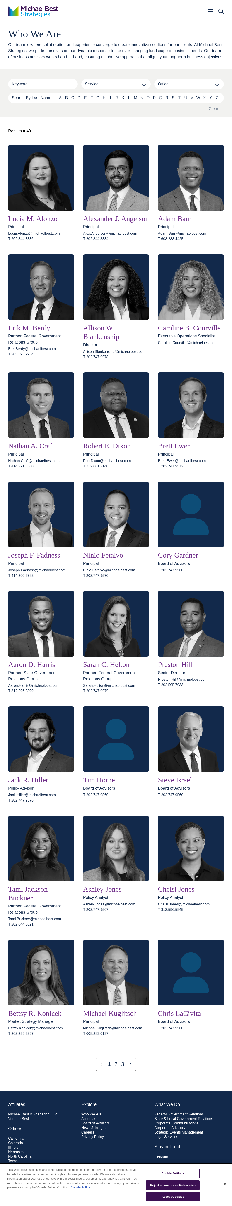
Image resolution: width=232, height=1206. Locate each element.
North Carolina (19, 1156)
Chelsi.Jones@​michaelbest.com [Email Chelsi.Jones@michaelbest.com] (184, 904)
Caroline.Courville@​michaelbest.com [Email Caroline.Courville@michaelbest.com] (188, 343)
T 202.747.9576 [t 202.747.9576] (21, 800)
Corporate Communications (176, 1123)
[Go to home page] (33, 11)
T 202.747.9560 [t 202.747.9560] (170, 570)
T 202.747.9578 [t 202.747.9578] (96, 357)
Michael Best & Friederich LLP (32, 1114)
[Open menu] (210, 11)
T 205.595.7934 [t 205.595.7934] (21, 354)
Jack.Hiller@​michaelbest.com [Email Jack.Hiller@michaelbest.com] (32, 795)
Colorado (15, 1143)
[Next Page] (130, 1064)
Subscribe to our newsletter (176, 1167)
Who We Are (91, 1114)
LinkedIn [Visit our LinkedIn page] (161, 1157)
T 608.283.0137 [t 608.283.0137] (96, 1033)
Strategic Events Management (178, 1132)
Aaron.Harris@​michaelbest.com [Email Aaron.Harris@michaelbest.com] (33, 685)
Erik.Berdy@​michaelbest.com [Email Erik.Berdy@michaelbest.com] (32, 349)
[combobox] (116, 84)
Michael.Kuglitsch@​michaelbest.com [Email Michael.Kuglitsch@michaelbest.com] (112, 1028)
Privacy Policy (92, 1137)
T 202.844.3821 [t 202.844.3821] (21, 924)
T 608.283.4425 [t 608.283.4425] (170, 239)
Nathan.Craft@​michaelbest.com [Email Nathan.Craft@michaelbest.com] (34, 461)
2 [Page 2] (115, 1064)
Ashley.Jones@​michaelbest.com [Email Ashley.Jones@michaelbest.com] (109, 904)
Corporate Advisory (169, 1128)
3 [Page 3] (122, 1064)
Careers (87, 1132)
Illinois (13, 1147)
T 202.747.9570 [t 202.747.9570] (96, 575)
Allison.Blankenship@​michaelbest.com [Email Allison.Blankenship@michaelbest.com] (114, 351)
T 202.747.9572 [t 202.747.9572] (170, 466)
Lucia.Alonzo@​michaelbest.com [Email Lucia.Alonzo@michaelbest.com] (34, 233)
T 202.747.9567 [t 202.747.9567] (96, 910)
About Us (88, 1119)
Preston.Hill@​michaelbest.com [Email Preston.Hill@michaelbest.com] (182, 679)
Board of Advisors (95, 1123)
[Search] (43, 84)
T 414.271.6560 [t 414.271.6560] (21, 466)
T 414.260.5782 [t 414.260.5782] (21, 575)
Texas (13, 1161)
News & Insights (94, 1128)
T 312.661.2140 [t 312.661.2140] (96, 466)
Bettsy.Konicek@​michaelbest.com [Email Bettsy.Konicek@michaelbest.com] (35, 1028)
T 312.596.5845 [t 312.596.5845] (170, 910)
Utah (12, 1165)
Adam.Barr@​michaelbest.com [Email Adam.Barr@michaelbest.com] (182, 233)
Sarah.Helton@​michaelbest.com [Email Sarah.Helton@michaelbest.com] (109, 685)
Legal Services (166, 1137)
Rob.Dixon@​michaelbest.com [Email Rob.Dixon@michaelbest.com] (107, 461)
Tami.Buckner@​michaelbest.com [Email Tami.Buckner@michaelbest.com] (34, 919)
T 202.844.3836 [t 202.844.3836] (21, 239)
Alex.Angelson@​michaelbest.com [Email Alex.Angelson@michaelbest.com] (110, 233)
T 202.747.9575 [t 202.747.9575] (96, 691)
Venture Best (18, 1119)
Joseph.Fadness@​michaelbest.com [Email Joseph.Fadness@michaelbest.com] (37, 570)
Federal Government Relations (179, 1114)
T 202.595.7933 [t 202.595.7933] (170, 685)
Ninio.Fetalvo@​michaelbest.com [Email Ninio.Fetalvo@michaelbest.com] (109, 570)
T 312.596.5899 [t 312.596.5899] (21, 691)
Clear (213, 108)
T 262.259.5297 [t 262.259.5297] (21, 1033)
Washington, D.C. (22, 1170)
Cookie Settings (173, 1191)
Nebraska (16, 1152)
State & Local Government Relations (183, 1119)
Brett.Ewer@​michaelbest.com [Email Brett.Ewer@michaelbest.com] (182, 461)
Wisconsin (16, 1174)
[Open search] (221, 11)
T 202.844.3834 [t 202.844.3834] (96, 239)
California (16, 1138)
